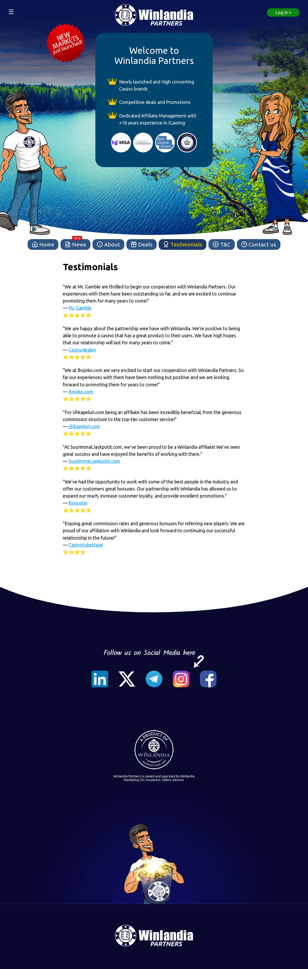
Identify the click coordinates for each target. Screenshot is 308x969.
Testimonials (182, 245)
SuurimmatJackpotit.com (94, 461)
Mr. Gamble (80, 307)
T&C (222, 245)
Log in (281, 12)
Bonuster (78, 502)
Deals (141, 245)
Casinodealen (82, 349)
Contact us (258, 245)
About (108, 245)
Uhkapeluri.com (84, 426)
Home (43, 245)
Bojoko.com (81, 391)
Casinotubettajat (86, 544)
